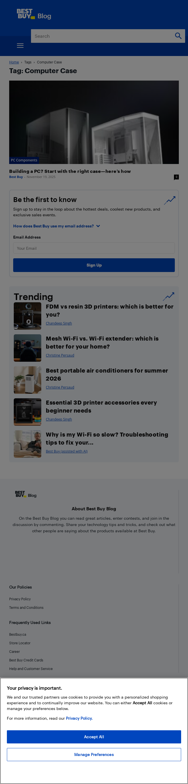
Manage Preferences (94, 754)
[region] (94, 731)
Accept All (94, 736)
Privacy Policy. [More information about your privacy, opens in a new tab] (79, 718)
